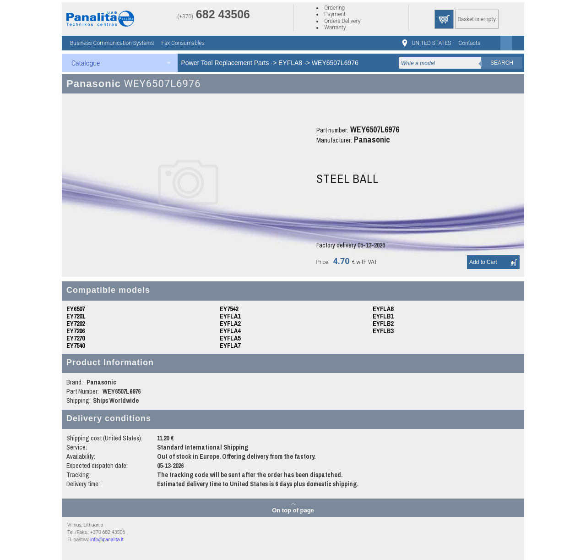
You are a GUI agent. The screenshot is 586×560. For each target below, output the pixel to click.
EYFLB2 (383, 323)
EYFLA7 (230, 345)
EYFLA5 (230, 338)
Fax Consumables (182, 43)
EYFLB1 (383, 316)
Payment (335, 14)
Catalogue (85, 63)
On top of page (293, 510)
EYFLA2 (230, 323)
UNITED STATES (431, 43)
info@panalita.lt (107, 540)
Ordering (334, 8)
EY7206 (75, 331)
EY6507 (75, 309)
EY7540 (75, 345)
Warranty (335, 27)
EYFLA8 (290, 62)
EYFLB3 (383, 331)
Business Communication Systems (112, 43)
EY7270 (75, 338)
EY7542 (229, 309)
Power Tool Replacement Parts (225, 62)
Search (501, 63)
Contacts (469, 43)
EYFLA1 (230, 316)
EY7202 (75, 323)
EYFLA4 (230, 331)
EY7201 (75, 316)
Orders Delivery (342, 21)
